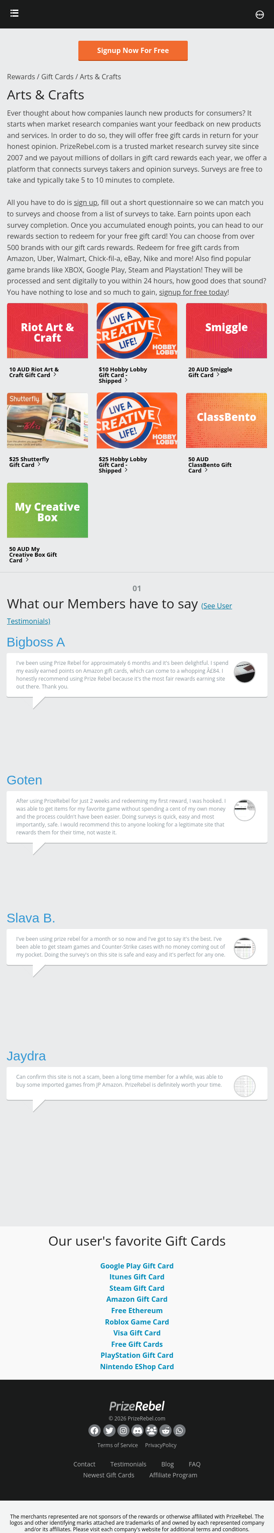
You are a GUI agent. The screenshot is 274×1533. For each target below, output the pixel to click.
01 (137, 588)
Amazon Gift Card (137, 1299)
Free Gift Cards (137, 1344)
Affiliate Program (173, 1475)
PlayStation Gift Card (137, 1355)
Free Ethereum (137, 1310)
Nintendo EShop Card (137, 1366)
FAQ (194, 1464)
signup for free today (193, 292)
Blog (168, 1464)
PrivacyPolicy (161, 1445)
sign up (86, 202)
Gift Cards (57, 76)
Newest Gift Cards (108, 1475)
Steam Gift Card (137, 1288)
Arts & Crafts (100, 76)
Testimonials (128, 1464)
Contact (84, 1464)
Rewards (21, 76)
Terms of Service (118, 1445)
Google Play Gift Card (137, 1266)
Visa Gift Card (137, 1333)
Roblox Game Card (137, 1322)
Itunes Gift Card (137, 1277)
